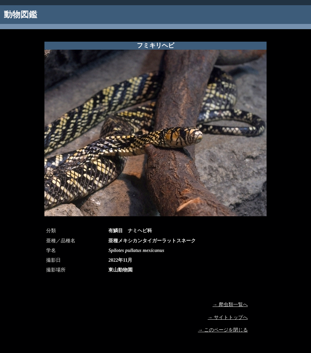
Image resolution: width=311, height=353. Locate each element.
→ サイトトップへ (228, 317)
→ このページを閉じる (223, 330)
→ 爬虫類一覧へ (230, 304)
